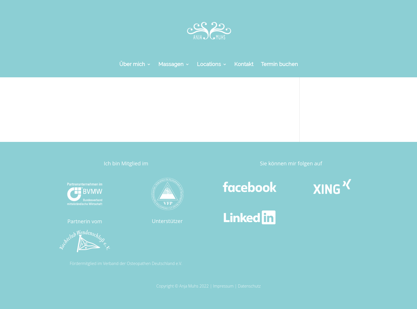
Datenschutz (249, 286)
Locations (209, 64)
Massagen (171, 64)
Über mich (132, 64)
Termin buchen (279, 64)
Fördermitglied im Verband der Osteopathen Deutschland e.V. (126, 263)
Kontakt (243, 64)
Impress (220, 286)
